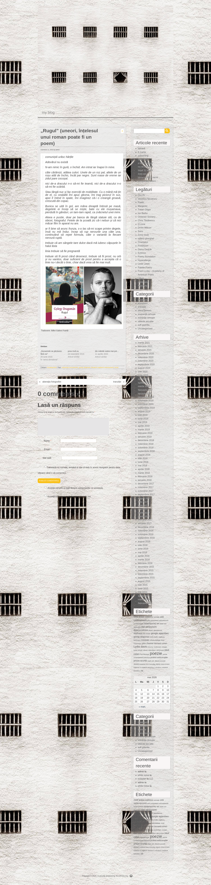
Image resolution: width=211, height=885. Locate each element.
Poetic (141, 202)
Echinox (142, 253)
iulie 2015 (143, 585)
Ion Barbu (143, 213)
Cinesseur (143, 242)
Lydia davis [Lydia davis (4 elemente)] (140, 646)
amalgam (142, 299)
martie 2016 (144, 559)
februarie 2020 (145, 390)
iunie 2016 (143, 549)
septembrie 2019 (146, 408)
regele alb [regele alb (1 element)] (150, 661)
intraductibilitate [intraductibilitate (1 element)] (155, 640)
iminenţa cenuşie (146, 318)
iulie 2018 (143, 458)
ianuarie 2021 (145, 350)
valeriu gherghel (146, 238)
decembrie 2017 (146, 483)
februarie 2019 (145, 433)
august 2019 (144, 411)
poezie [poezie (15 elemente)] (156, 653)
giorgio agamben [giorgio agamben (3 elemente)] (160, 633)
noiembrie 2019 (145, 400)
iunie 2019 (143, 419)
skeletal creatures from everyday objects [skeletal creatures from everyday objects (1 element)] (147, 664)
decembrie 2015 (146, 567)
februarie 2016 (145, 563)
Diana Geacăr (145, 249)
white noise (143, 775)
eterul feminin (144, 310)
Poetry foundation (146, 256)
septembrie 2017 (146, 494)
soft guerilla (143, 325)
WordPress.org (122, 876)
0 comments (56, 393)
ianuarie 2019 (145, 437)
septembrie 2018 (146, 451)
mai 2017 (142, 509)
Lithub (141, 278)
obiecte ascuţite (146, 321)
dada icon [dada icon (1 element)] (163, 623)
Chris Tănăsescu (146, 220)
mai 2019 (142, 422)
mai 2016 (142, 552)
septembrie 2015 (146, 577)
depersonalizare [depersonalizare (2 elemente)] (141, 630)
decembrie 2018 (146, 440)
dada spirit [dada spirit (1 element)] (137, 627)
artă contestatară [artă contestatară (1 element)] (152, 620)
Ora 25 (141, 195)
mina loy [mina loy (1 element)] (150, 647)
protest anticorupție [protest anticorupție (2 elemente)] (159, 657)
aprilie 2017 (144, 512)
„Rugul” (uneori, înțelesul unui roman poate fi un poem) (69, 137)
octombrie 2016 (145, 534)
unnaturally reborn (147, 181)
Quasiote (142, 285)
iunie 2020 (143, 375)
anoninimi (142, 303)
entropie (142, 307)
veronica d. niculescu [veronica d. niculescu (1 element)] (154, 667)
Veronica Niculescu (147, 199)
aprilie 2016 (144, 556)
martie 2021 (144, 343)
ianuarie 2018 (145, 480)
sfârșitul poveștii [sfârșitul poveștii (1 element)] (160, 661)
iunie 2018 (143, 462)
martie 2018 (144, 473)
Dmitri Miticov (144, 227)
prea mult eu (73, 351)
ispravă (141, 148)
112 (151, 779)
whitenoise (143, 282)
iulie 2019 (143, 415)
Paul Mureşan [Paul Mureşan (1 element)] (144, 654)
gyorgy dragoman (85, 367)
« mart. (142, 707)
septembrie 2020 (146, 364)
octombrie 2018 (145, 447)
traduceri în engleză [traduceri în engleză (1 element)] (140, 667)
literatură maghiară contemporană (102, 367)
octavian (142, 779)
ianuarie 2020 (145, 393)
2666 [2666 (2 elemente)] (136, 617)
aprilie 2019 (144, 426)
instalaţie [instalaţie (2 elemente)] (145, 640)
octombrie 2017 (145, 491)
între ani (142, 174)
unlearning (143, 155)
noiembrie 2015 (145, 570)
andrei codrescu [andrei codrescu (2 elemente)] (146, 617)
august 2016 (144, 541)
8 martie (142, 152)
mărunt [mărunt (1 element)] (145, 650)
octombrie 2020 (145, 361)
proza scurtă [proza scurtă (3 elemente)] (140, 660)
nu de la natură (145, 166)
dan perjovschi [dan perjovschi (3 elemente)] (149, 626)
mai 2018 (142, 465)
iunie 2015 (143, 588)
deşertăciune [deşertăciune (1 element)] (158, 630)
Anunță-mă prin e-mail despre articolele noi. (69, 500)
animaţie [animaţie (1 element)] (156, 617)
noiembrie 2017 (145, 487)
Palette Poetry (145, 267)
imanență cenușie (146, 314)
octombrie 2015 (145, 574)
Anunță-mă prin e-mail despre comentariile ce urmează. (75, 491)
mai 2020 (142, 379)
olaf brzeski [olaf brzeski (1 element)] (160, 650)
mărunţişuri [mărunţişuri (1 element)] (152, 650)
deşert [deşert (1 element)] (151, 630)
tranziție (117, 382)
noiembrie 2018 (145, 444)
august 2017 (144, 498)
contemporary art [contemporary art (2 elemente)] (151, 623)
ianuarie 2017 (145, 523)
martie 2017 (144, 516)
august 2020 (144, 368)
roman (116, 367)
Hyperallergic (144, 260)
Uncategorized (52, 367)
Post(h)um (143, 246)
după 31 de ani (145, 170)
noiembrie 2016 (145, 530)
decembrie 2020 (146, 353)
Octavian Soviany (146, 217)
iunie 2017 (143, 505)
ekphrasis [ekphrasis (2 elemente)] (138, 633)
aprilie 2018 (144, 469)
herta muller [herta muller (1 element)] (154, 637)
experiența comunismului (70, 367)
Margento (142, 206)
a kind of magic (145, 163)
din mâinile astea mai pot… (107, 351)
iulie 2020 (143, 371)
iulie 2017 (143, 502)
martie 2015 (144, 599)
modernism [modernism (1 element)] (157, 647)
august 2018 (144, 455)
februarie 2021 (145, 346)
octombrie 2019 (145, 404)
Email (47, 453)
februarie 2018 (145, 476)
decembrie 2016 (146, 527)
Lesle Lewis (144, 264)
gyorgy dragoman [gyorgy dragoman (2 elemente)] (141, 637)
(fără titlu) (142, 159)
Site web (47, 461)
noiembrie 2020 (145, 357)
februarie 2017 (145, 520)
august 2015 (144, 581)
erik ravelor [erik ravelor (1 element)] (146, 633)
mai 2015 (142, 592)
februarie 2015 (145, 603)
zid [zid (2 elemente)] (142, 671)
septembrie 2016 (146, 538)
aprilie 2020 (144, 382)
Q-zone (141, 224)
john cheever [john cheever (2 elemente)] (148, 643)
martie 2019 (144, 429)
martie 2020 (144, 386)
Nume (47, 444)
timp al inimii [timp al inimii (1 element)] (165, 664)
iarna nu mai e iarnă (148, 177)
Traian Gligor (144, 209)
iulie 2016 (143, 545)
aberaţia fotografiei (51, 382)
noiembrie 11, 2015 (47, 150)
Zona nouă (143, 235)
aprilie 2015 (144, 596)
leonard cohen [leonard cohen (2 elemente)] (160, 643)
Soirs (140, 231)
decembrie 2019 (146, 397)
